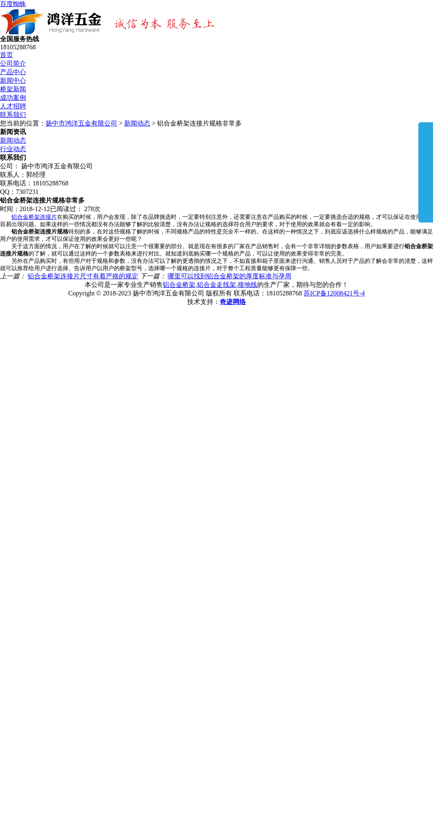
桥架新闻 (13, 89)
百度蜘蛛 (13, 3)
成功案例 (13, 97)
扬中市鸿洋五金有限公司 (81, 123)
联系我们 (13, 114)
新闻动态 (137, 123)
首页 (6, 54)
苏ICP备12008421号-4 (334, 293)
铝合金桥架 (179, 284)
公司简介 (13, 63)
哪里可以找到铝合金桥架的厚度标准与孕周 (229, 276)
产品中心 (13, 71)
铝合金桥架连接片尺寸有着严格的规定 (83, 276)
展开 (425, 172)
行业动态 (13, 148)
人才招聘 (13, 106)
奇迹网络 (233, 301)
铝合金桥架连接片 (34, 217)
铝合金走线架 (216, 284)
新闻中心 (13, 80)
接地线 (247, 284)
